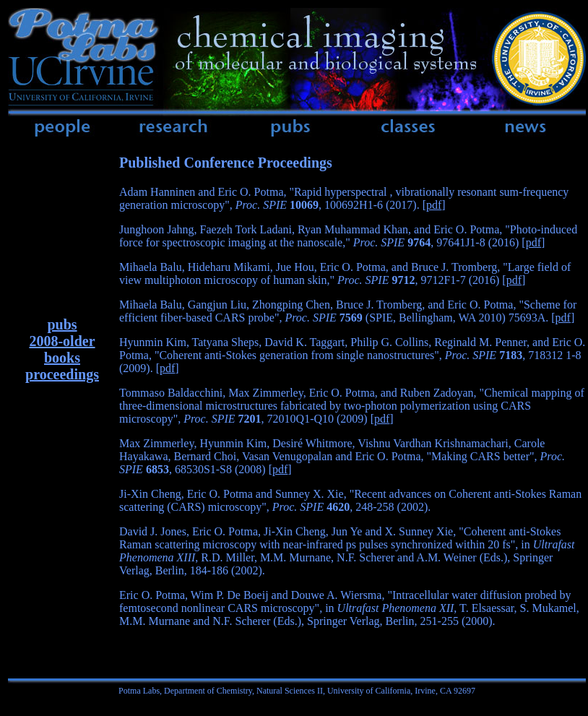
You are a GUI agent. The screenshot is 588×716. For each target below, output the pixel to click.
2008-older (62, 341)
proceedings (62, 374)
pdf (433, 205)
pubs (62, 324)
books (62, 358)
